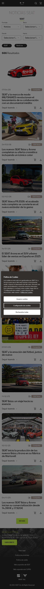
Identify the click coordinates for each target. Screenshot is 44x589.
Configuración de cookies (22, 305)
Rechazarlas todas (22, 312)
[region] (22, 294)
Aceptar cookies (22, 299)
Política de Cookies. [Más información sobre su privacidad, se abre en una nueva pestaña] (26, 292)
